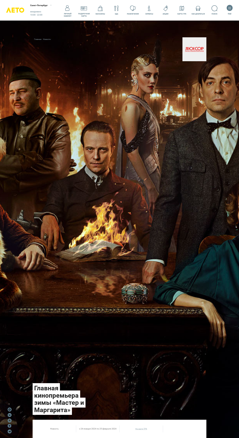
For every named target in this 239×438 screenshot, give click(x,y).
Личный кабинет (67, 10)
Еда (116, 10)
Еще (229, 10)
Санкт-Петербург (39, 5)
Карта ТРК (181, 10)
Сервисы (149, 10)
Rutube (10, 420)
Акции (165, 10)
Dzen (10, 426)
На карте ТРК (141, 429)
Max (10, 410)
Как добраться (198, 10)
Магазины (100, 10)
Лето (15, 10)
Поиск (214, 10)
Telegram (10, 431)
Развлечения (133, 10)
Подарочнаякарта (84, 10)
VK (10, 415)
